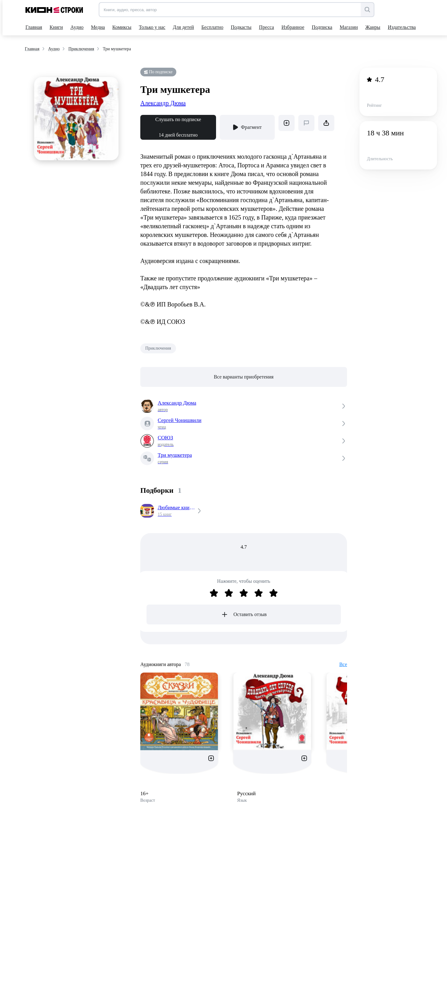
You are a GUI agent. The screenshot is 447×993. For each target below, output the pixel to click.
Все (343, 664)
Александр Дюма (163, 103)
